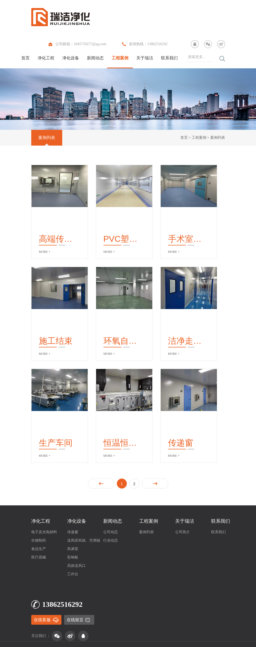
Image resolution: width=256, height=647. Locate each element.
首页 (25, 58)
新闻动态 (95, 58)
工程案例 (120, 58)
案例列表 (46, 137)
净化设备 (70, 58)
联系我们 (169, 58)
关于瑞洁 (144, 58)
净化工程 (46, 58)
